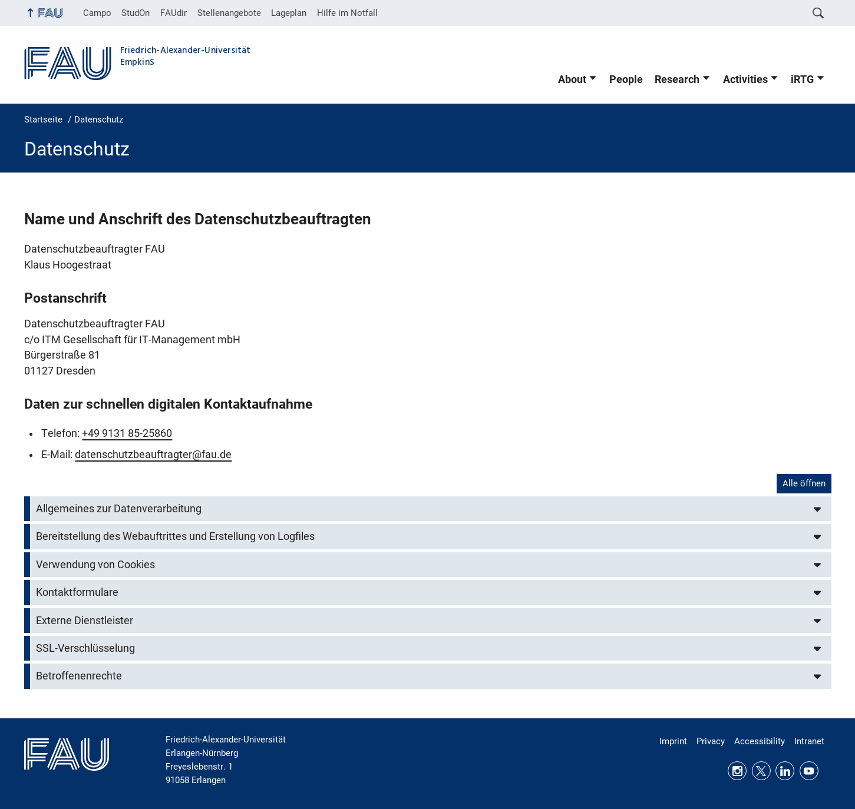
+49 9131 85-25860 (127, 433)
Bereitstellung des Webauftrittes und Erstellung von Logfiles (175, 536)
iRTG (802, 79)
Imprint (673, 741)
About (572, 79)
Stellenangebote (229, 13)
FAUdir (173, 13)
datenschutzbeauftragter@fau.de (153, 454)
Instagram (737, 770)
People (626, 79)
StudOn (135, 13)
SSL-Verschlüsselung (85, 648)
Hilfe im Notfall (347, 13)
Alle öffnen (804, 483)
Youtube (809, 770)
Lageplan (288, 13)
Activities (745, 79)
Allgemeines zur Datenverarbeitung (119, 509)
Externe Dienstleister (84, 620)
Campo (97, 13)
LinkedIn (784, 770)
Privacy (710, 741)
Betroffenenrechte (79, 676)
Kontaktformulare (77, 592)
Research (677, 79)
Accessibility (759, 741)
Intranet (809, 741)
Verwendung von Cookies (95, 565)
